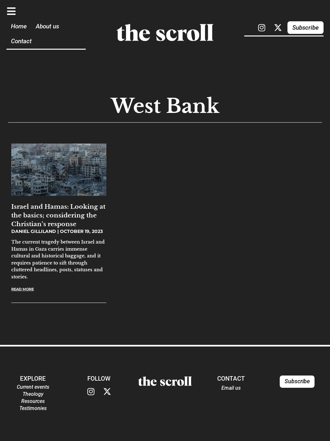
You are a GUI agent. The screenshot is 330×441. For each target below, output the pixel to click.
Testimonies (33, 408)
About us (47, 26)
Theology (33, 394)
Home (19, 26)
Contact (21, 41)
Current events (33, 387)
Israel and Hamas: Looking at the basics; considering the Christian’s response (58, 215)
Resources (33, 401)
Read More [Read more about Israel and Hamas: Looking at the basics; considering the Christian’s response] (22, 289)
